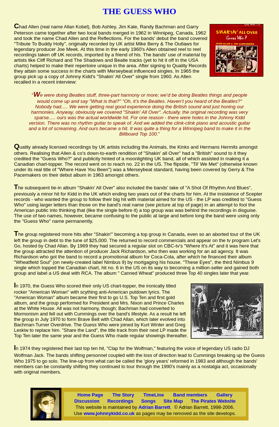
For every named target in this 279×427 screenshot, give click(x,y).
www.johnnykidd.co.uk (109, 413)
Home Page (90, 395)
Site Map (173, 401)
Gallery (224, 395)
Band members (190, 395)
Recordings (120, 401)
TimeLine (153, 395)
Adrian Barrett (154, 407)
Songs (148, 401)
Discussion (86, 401)
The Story (123, 395)
